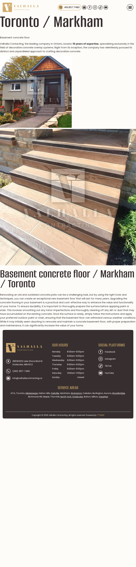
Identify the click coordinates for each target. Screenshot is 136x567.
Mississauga (32, 393)
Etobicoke (77, 396)
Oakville (55, 393)
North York (65, 396)
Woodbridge (118, 393)
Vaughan (103, 396)
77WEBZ (100, 415)
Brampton (76, 393)
